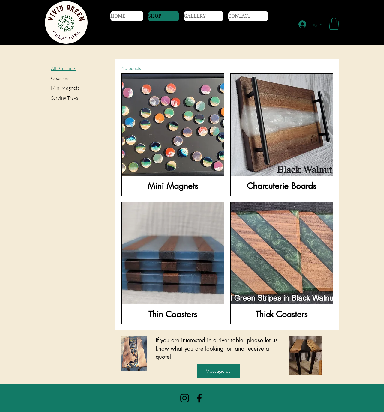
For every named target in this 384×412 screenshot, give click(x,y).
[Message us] (218, 371)
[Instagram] (184, 398)
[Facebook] (199, 398)
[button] (334, 24)
